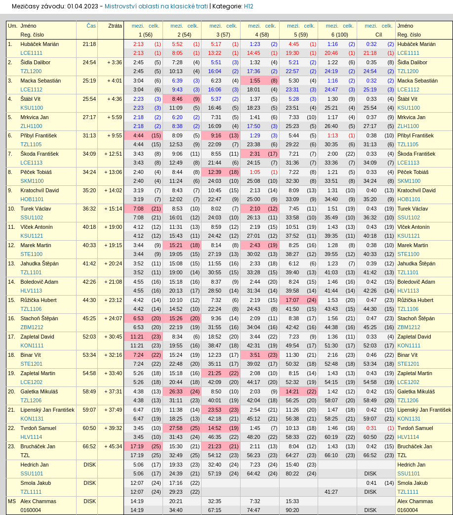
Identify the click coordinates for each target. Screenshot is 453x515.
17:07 (292, 300)
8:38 (177, 126)
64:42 (253, 473)
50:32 (292, 364)
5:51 (216, 62)
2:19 (255, 227)
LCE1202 (31, 382)
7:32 (216, 300)
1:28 (333, 245)
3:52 (138, 263)
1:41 (255, 117)
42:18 (214, 419)
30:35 (331, 144)
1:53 (333, 300)
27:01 (253, 236)
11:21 (137, 337)
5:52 (177, 44)
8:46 (177, 99)
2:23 (138, 99)
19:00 (176, 272)
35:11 (214, 364)
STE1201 (31, 364)
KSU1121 (32, 236)
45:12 (253, 419)
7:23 (293, 337)
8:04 (293, 446)
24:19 (331, 71)
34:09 (89, 154)
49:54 (292, 345)
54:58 (89, 373)
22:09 (214, 144)
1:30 (333, 99)
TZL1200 (31, 71)
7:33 (293, 117)
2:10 (255, 209)
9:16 (216, 135)
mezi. (138, 26)
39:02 (253, 364)
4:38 (138, 391)
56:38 (292, 419)
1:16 (333, 44)
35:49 (331, 217)
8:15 (293, 373)
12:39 (214, 172)
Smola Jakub (36, 483)
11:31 (176, 227)
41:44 (331, 291)
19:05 (176, 254)
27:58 (176, 428)
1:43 (333, 227)
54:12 (214, 455)
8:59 (216, 227)
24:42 (214, 236)
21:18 (89, 44)
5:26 (138, 373)
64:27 (292, 455)
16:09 (214, 126)
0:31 (372, 428)
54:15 (331, 382)
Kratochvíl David (40, 190)
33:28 (253, 272)
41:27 (331, 492)
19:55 (176, 345)
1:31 (333, 190)
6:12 (293, 263)
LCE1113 (31, 163)
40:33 (89, 245)
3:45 (138, 428)
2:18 (138, 117)
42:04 (253, 400)
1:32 (255, 62)
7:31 (216, 117)
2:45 (138, 62)
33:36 (331, 163)
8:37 (216, 282)
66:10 (331, 455)
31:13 (89, 135)
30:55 (214, 272)
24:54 (89, 62)
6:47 (138, 410)
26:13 (253, 217)
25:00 (253, 199)
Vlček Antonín (37, 227)
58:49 (89, 391)
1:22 (333, 62)
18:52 (214, 337)
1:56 (333, 318)
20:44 (176, 382)
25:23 (292, 126)
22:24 (214, 309)
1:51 (333, 209)
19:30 (292, 53)
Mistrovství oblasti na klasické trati (156, 6)
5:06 (138, 465)
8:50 (216, 391)
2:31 (255, 154)
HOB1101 (32, 199)
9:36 (216, 318)
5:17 (216, 44)
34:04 (253, 327)
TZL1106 (31, 309)
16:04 (214, 71)
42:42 (292, 327)
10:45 (214, 190)
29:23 (176, 492)
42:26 (89, 282)
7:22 (293, 172)
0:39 (372, 263)
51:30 (331, 345)
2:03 (255, 391)
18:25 (176, 419)
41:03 (331, 272)
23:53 (214, 410)
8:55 (216, 154)
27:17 (89, 117)
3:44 (138, 245)
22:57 (292, 71)
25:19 (89, 81)
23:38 (253, 144)
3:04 (138, 81)
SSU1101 (32, 473)
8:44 (177, 172)
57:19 (214, 473)
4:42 (138, 300)
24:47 (331, 89)
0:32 (372, 44)
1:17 (333, 117)
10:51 (292, 227)
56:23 (253, 455)
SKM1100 (32, 181)
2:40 (138, 172)
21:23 (214, 446)
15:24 (176, 355)
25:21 (331, 108)
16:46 (214, 108)
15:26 (176, 318)
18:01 (253, 89)
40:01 (214, 400)
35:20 (89, 190)
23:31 (292, 89)
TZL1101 (31, 272)
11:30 (292, 355)
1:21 (333, 172)
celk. (154, 26)
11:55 (214, 263)
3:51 (255, 355)
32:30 (292, 181)
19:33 (176, 465)
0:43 (372, 209)
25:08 (253, 181)
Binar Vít (31, 355)
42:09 (214, 382)
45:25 (89, 318)
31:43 (176, 437)
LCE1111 (31, 53)
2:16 (333, 355)
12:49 (176, 163)
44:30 (89, 300)
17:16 (176, 483)
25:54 (89, 99)
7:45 (293, 209)
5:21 (293, 62)
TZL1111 (31, 492)
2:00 (333, 154)
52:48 (331, 364)
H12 (248, 6)
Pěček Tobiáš (36, 172)
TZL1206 (31, 400)
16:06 (214, 89)
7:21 (293, 154)
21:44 (214, 163)
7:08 (138, 209)
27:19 (214, 254)
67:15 (214, 510)
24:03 (214, 181)
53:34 (89, 355)
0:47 (372, 300)
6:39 (177, 81)
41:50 (292, 309)
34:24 (89, 172)
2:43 (255, 245)
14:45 (253, 53)
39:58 (292, 291)
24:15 (253, 163)
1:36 (333, 337)
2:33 (255, 263)
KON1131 (32, 419)
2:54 (255, 410)
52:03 (89, 337)
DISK (89, 465)
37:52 (292, 236)
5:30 (293, 81)
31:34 (253, 291)
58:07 (331, 400)
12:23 (214, 355)
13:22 (214, 53)
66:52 (89, 446)
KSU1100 (32, 108)
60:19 (331, 437)
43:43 (331, 309)
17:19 (137, 446)
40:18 (89, 227)
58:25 (331, 419)
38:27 (292, 254)
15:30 (176, 446)
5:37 (216, 99)
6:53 (138, 318)
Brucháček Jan (38, 446)
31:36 (292, 163)
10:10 (176, 300)
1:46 (333, 282)
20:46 (331, 53)
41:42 (89, 263)
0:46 (372, 355)
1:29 (255, 135)
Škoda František (40, 154)
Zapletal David (37, 337)
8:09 (177, 135)
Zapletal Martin (38, 373)
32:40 (214, 465)
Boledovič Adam (39, 282)
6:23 (216, 81)
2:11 (255, 446)
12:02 (176, 199)
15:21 (176, 245)
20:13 (176, 291)
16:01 (176, 217)
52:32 (292, 382)
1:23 (255, 44)
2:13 (138, 44)
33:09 (292, 199)
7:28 (177, 62)
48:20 (253, 437)
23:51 (292, 108)
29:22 (292, 144)
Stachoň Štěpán (39, 318)
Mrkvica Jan (35, 117)
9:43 (177, 89)
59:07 (89, 410)
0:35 (372, 62)
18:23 (253, 108)
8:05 (177, 53)
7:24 (138, 355)
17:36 (253, 71)
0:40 (372, 190)
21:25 (214, 373)
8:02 (216, 209)
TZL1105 (31, 144)
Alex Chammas (38, 501)
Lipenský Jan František (48, 410)
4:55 (138, 282)
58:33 (292, 437)
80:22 (292, 473)
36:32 (89, 209)
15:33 (292, 501)
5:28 (293, 99)
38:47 (214, 345)
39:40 (292, 272)
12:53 (176, 144)
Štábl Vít (31, 99)
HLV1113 (31, 291)
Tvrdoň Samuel (38, 428)
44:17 (253, 382)
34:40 (331, 199)
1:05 (255, 172)
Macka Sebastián (41, 81)
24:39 (176, 473)
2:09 (255, 318)
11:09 (176, 108)
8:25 (293, 245)
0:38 (372, 135)
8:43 (177, 190)
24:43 (253, 309)
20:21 (176, 501)
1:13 (333, 135)
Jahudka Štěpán (40, 263)
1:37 (255, 99)
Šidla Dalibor (35, 62)
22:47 (214, 199)
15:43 (176, 236)
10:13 (176, 71)
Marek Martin (36, 245)
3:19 (138, 190)
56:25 (292, 400)
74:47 (253, 510)
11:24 (176, 181)
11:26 (292, 410)
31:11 (176, 400)
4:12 (138, 227)
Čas (91, 26)
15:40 (292, 465)
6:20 (177, 117)
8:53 (177, 209)
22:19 (176, 327)
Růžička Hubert (39, 300)
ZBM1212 (32, 327)
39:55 (331, 254)
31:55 (214, 327)
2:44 (255, 282)
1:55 (255, 81)
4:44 (138, 135)
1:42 (333, 391)
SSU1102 (32, 217)
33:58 (292, 217)
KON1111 (32, 345)
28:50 (214, 291)
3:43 (138, 154)
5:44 (293, 135)
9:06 (177, 154)
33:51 (331, 181)
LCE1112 (31, 89)
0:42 (372, 282)
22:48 (176, 364)
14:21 (292, 391)
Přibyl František (39, 135)
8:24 (293, 282)
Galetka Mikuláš (39, 391)
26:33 (176, 391)
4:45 (293, 44)
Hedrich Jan (35, 465)
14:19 (137, 501)
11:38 (176, 410)
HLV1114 (31, 437)
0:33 (372, 99)
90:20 (292, 510)
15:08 (176, 263)
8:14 (216, 245)
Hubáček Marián (40, 44)
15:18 (176, 282)
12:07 (137, 483)
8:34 (177, 337)
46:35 (214, 437)
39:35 (331, 236)
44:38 (331, 327)
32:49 (176, 455)
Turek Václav (36, 209)
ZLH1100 (31, 126)
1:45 (255, 428)
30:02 (253, 254)
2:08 (255, 373)
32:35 (214, 501)
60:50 (89, 428)
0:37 (372, 117)
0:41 (372, 483)
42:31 (253, 345)
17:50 (253, 126)
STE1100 (31, 254)
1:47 (333, 410)
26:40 (331, 126)
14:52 (176, 309)
